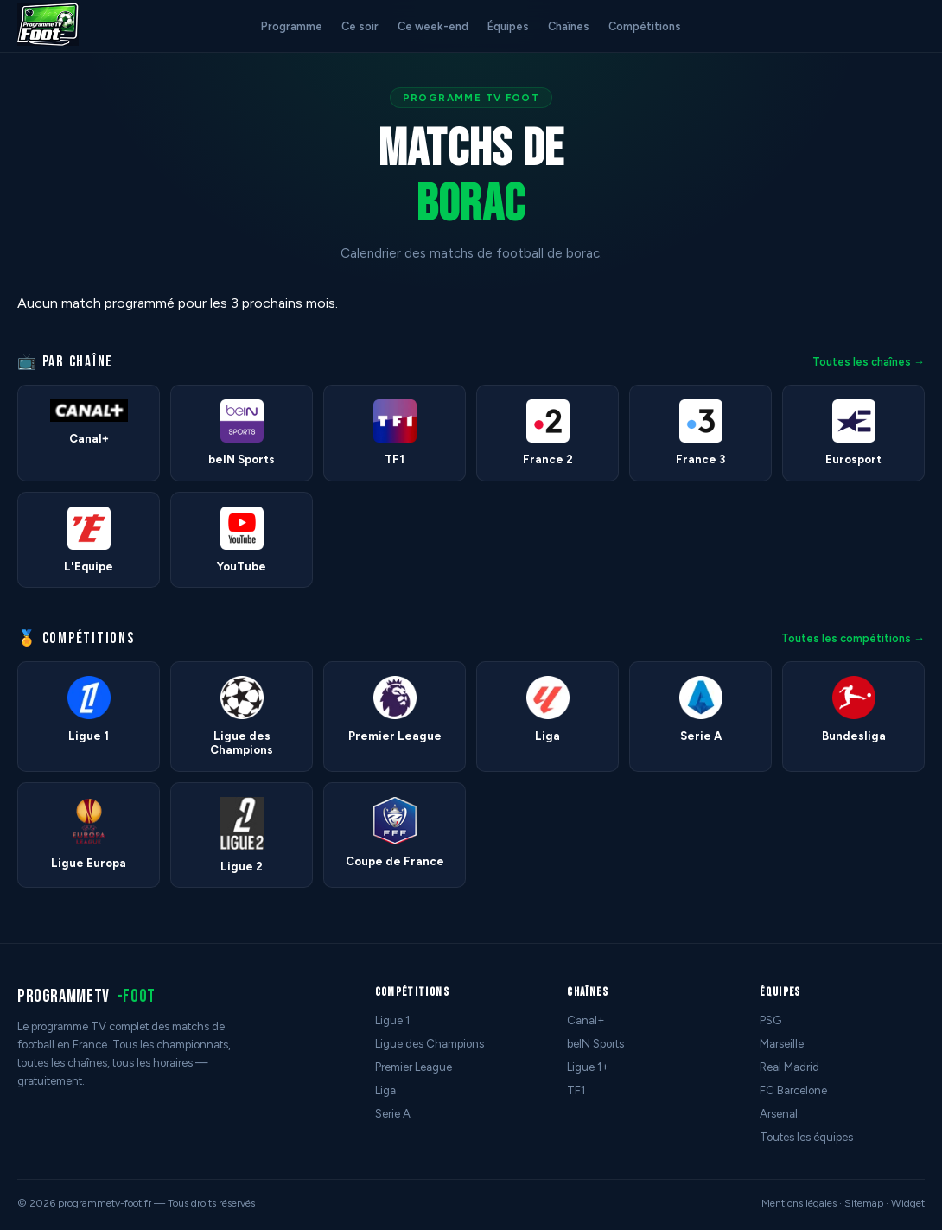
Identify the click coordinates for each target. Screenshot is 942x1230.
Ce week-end (433, 26)
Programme (291, 26)
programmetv (86, 996)
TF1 (576, 1090)
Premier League (413, 1067)
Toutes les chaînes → (868, 361)
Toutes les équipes (806, 1137)
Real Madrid (789, 1067)
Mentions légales (799, 1203)
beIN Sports (595, 1043)
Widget (908, 1203)
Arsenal (779, 1113)
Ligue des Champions (429, 1043)
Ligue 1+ (588, 1067)
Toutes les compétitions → (853, 638)
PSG (770, 1020)
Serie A (393, 1113)
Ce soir (360, 26)
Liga (385, 1090)
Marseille (782, 1043)
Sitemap (863, 1203)
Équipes (508, 26)
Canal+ (586, 1020)
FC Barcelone (793, 1090)
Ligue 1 (392, 1020)
